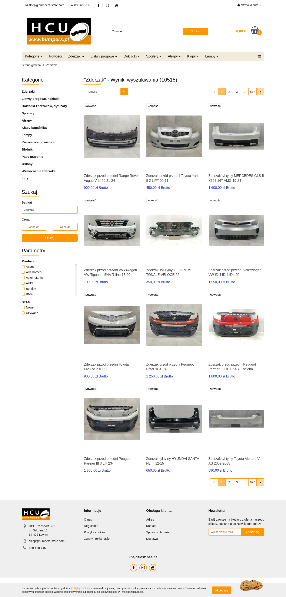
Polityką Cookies (80, 588)
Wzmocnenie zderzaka (39, 171)
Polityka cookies (94, 532)
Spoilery (154, 56)
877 (252, 91)
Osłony (27, 164)
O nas (88, 519)
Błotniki (27, 149)
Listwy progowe (104, 56)
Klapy (193, 56)
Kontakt (151, 526)
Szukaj (49, 238)
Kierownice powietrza (38, 142)
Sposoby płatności (158, 532)
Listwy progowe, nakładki (41, 98)
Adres (150, 519)
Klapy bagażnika (34, 127)
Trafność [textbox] (91, 91)
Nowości (55, 56)
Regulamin (91, 526)
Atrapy (174, 56)
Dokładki (132, 56)
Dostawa (152, 538)
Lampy (211, 56)
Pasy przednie (32, 156)
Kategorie (34, 56)
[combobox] (106, 91)
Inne (25, 178)
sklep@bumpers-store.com (47, 541)
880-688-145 (37, 548)
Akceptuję (221, 590)
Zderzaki (76, 56)
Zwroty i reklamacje (97, 538)
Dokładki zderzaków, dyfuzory (44, 106)
